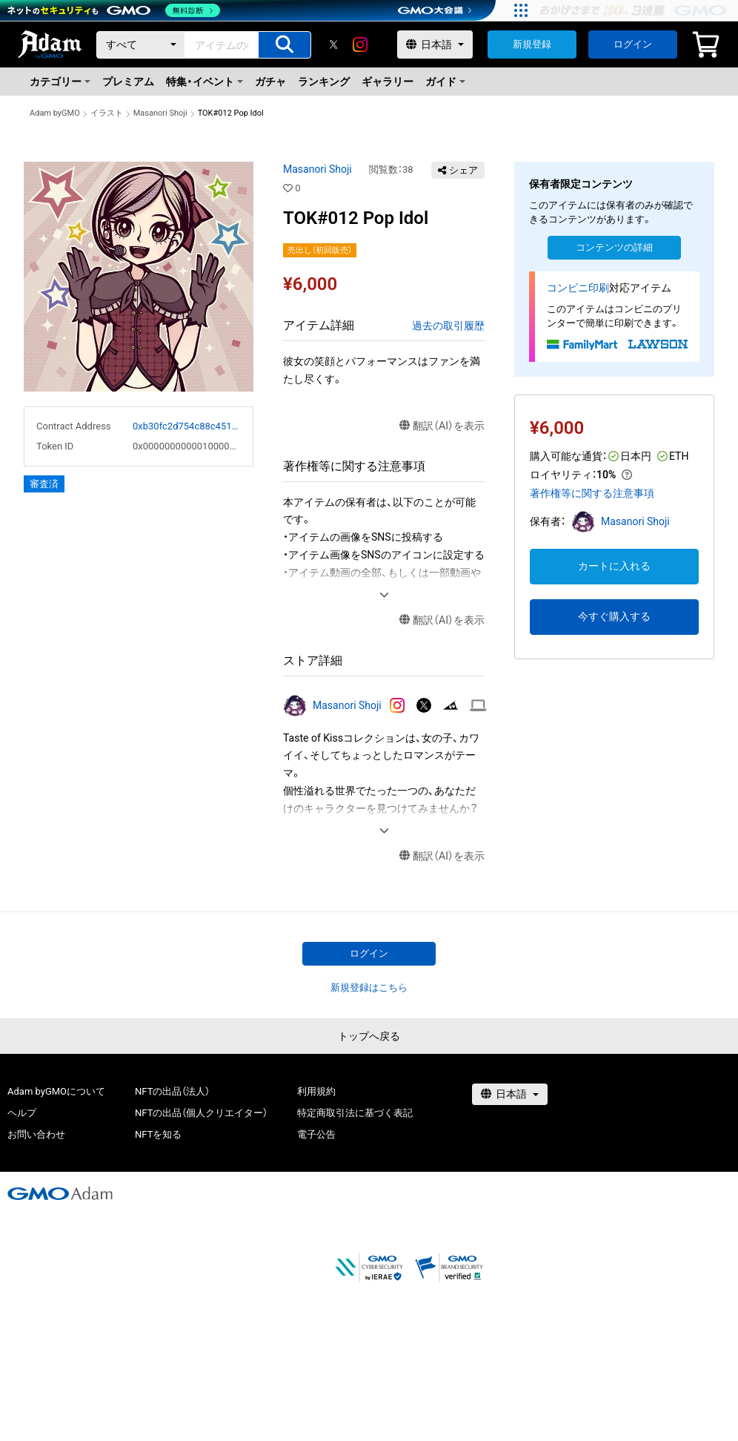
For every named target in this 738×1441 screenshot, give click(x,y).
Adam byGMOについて (56, 1091)
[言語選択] (435, 44)
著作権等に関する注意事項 (592, 493)
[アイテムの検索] (284, 45)
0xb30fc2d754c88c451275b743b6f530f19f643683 (187, 426)
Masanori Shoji (160, 113)
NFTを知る (158, 1134)
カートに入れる (614, 566)
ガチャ (270, 82)
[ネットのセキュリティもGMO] (114, 10)
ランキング (324, 81)
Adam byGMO (55, 113)
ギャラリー (387, 81)
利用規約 (316, 1091)
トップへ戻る (369, 1036)
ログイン (633, 44)
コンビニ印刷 (578, 288)
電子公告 (316, 1134)
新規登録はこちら (369, 987)
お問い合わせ (36, 1134)
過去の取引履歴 (448, 326)
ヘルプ (21, 1112)
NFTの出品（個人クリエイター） (201, 1112)
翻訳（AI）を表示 (442, 426)
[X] (333, 44)
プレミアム (128, 82)
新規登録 (532, 44)
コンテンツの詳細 (614, 247)
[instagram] (360, 44)
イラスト (106, 113)
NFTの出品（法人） (172, 1091)
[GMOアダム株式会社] (60, 1193)
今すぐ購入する (614, 616)
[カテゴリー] (140, 45)
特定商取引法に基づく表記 (355, 1112)
